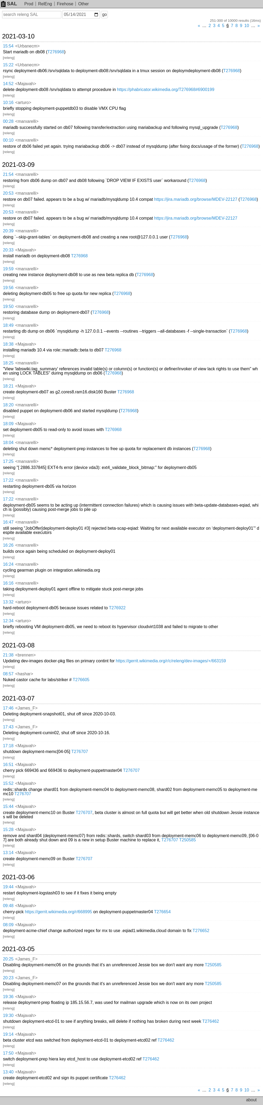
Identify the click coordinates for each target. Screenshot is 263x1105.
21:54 (8, 174)
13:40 (8, 1072)
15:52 (8, 783)
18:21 (8, 386)
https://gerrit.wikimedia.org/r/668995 (58, 912)
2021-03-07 (18, 698)
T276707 (79, 751)
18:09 (8, 423)
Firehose (65, 4)
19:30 (8, 1015)
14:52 (8, 83)
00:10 (8, 140)
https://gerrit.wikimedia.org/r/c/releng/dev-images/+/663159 (171, 661)
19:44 (8, 887)
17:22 (8, 480)
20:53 (8, 193)
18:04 (8, 442)
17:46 (8, 708)
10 (246, 25)
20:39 (8, 231)
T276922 (117, 608)
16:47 (8, 522)
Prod (28, 4)
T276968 (55, 52)
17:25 (8, 461)
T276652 (201, 930)
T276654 (162, 912)
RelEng (45, 4)
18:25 (8, 363)
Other (83, 4)
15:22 (8, 65)
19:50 (8, 306)
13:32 (8, 602)
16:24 (8, 564)
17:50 (8, 1053)
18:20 (8, 405)
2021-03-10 (18, 36)
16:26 (8, 545)
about (251, 1100)
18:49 (8, 325)
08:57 (8, 674)
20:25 (8, 959)
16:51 (8, 764)
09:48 (8, 905)
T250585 (187, 840)
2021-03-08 (18, 645)
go (104, 14)
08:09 (8, 925)
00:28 (8, 121)
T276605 (81, 679)
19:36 (8, 996)
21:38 (8, 655)
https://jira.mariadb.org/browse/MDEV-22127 (195, 199)
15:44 (8, 806)
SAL (9, 3)
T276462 (210, 1021)
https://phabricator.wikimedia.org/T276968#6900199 (165, 89)
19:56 (8, 287)
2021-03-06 (18, 877)
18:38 (8, 344)
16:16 (8, 583)
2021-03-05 (18, 949)
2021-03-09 (18, 165)
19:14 (8, 1034)
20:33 (8, 250)
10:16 (8, 102)
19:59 (8, 269)
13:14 (8, 852)
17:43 (8, 727)
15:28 (8, 829)
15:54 (8, 46)
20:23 (8, 978)
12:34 (8, 621)
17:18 (8, 745)
